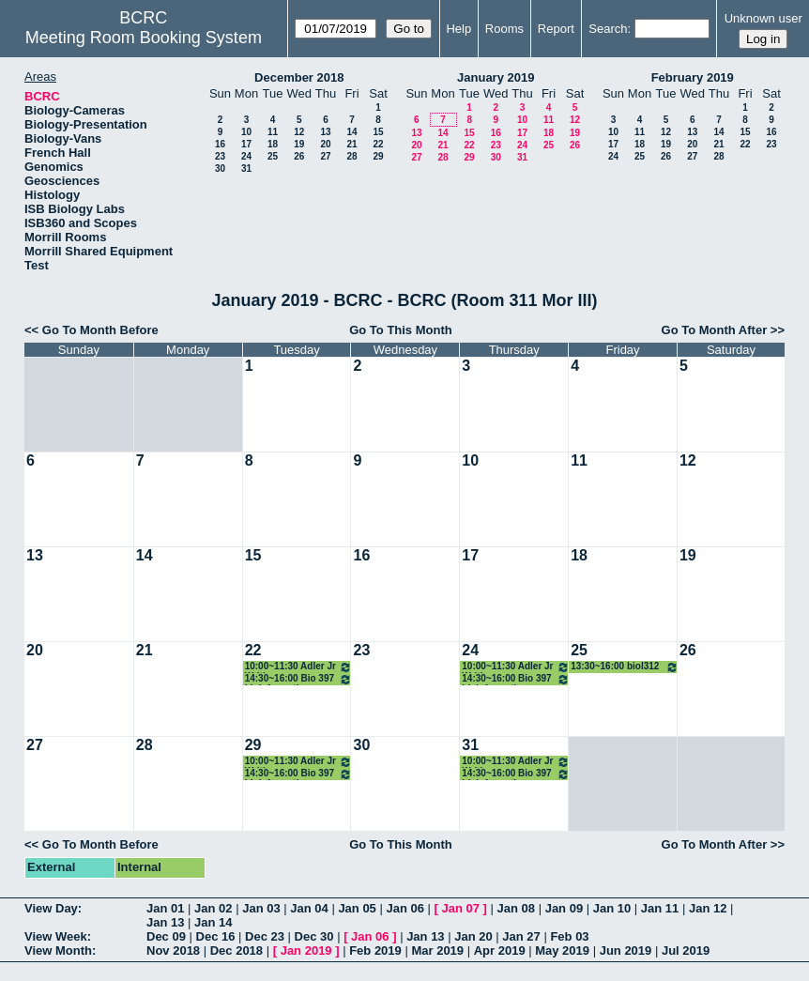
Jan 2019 (306, 950)
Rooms (504, 29)
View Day (51, 908)
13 (325, 132)
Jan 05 (356, 908)
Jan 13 (165, 922)
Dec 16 (216, 936)
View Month (58, 950)
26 (299, 156)
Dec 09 (166, 936)
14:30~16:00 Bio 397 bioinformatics (299, 679)
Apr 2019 (500, 950)
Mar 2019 (437, 950)
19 (299, 144)
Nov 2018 (173, 950)
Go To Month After (715, 330)
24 (246, 156)
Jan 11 (660, 908)
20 (325, 144)
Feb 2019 (375, 950)
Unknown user (763, 18)
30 (220, 168)
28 (351, 156)
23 (220, 156)
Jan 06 (404, 908)
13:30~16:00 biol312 (625, 667)
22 (378, 144)
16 (220, 144)
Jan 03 (261, 908)
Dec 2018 (236, 950)
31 (246, 168)
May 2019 (562, 950)
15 (378, 132)
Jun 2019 (626, 950)
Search (607, 29)
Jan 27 (521, 936)
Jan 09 (564, 908)
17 (246, 144)
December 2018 (298, 77)
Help (458, 29)
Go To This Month (400, 330)
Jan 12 (707, 908)
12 (299, 132)
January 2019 (495, 77)
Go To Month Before (100, 330)
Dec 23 (264, 936)
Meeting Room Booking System (143, 37)
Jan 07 (461, 908)
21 (351, 144)
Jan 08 (516, 908)
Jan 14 (213, 922)
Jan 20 (473, 936)
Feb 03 (569, 936)
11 (272, 132)
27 (325, 156)
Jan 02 (213, 908)
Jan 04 (309, 908)
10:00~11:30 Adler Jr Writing (299, 667)
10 (246, 132)
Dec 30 (314, 936)
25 (272, 156)
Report (556, 29)
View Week (55, 936)
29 (378, 156)
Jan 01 (165, 908)
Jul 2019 (686, 950)
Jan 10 (612, 908)
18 (272, 144)
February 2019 (692, 77)
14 (351, 132)
